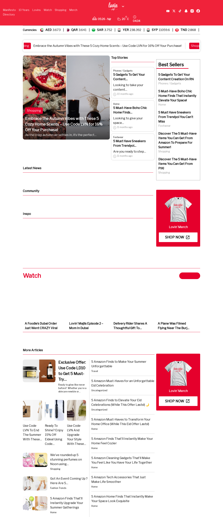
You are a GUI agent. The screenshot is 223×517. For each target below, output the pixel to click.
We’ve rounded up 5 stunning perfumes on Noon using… (66, 459)
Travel (94, 371)
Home (116, 104)
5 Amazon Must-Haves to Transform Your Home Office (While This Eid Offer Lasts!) (121, 422)
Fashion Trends (58, 488)
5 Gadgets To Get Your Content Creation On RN (176, 77)
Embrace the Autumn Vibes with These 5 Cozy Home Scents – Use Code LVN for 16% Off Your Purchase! (110, 46)
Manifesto (9, 10)
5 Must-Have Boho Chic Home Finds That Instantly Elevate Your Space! (177, 96)
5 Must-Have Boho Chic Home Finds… (130, 110)
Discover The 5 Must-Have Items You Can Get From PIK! (177, 163)
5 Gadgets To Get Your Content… (129, 77)
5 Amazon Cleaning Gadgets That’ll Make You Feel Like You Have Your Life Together (121, 460)
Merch (73, 10)
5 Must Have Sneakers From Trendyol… (129, 143)
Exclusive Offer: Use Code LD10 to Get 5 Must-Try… (72, 371)
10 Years (24, 10)
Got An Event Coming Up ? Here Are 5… (69, 481)
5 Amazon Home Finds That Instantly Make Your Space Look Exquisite (122, 499)
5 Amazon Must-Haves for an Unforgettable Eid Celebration (122, 383)
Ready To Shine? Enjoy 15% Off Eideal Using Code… (54, 435)
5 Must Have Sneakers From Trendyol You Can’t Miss (175, 117)
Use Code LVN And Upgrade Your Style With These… (76, 435)
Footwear (118, 137)
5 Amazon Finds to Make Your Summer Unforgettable (118, 364)
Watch (48, 10)
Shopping (60, 10)
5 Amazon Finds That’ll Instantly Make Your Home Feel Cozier (122, 441)
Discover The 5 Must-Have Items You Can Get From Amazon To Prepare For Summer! (177, 140)
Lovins (36, 10)
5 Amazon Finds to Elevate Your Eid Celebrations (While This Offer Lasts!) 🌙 (120, 402)
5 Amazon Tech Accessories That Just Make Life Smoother (118, 479)
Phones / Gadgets (122, 70)
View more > (190, 275)
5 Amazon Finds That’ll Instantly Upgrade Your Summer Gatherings (66, 503)
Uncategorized (99, 390)
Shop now (177, 237)
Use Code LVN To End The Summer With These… (32, 432)
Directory (9, 14)
